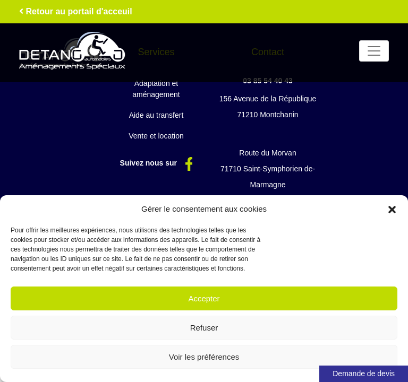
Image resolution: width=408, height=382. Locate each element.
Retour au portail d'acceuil (75, 11)
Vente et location (156, 136)
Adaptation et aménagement (156, 89)
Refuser (204, 327)
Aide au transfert (156, 115)
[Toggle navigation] (374, 51)
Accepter (203, 298)
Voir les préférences (204, 356)
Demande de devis (364, 373)
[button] (392, 209)
